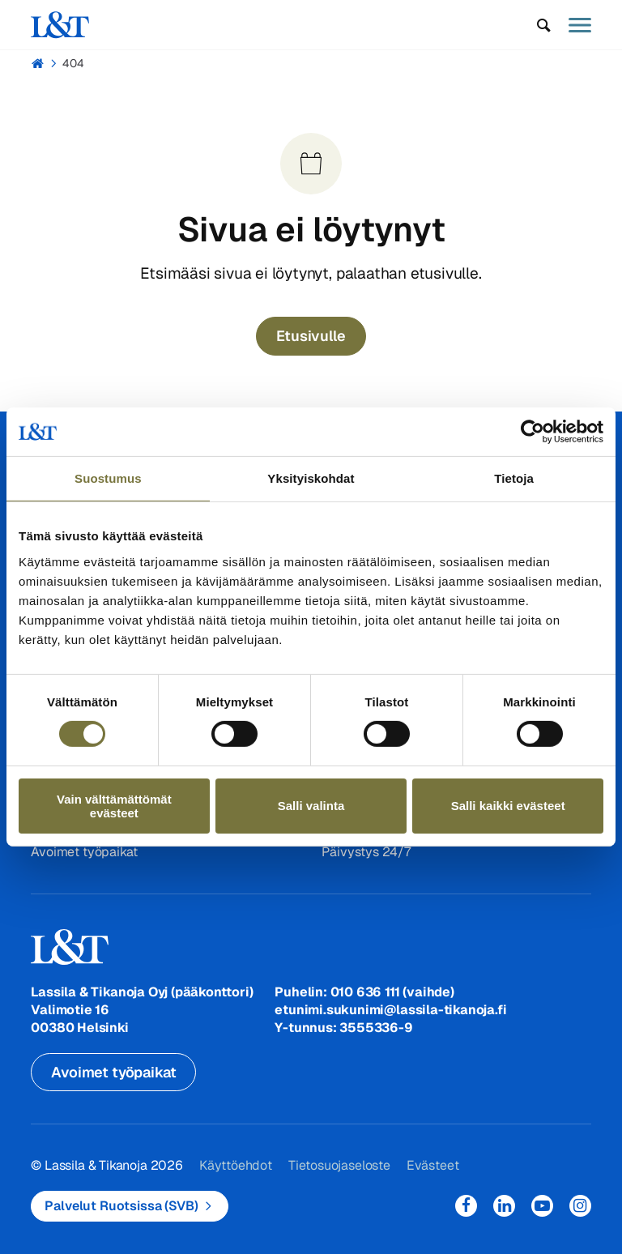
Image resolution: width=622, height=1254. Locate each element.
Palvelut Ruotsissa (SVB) (121, 1205)
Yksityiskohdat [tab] (310, 478)
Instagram (580, 1206)
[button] (543, 25)
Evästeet (432, 1165)
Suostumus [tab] (108, 478)
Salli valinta (311, 806)
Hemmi (38, 63)
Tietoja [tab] (514, 478)
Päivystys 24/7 (366, 851)
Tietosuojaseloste (339, 1165)
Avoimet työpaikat (84, 851)
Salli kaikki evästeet (508, 806)
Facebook (466, 1206)
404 (73, 63)
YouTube (542, 1206)
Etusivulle (310, 335)
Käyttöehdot (235, 1165)
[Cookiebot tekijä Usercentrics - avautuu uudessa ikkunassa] (532, 432)
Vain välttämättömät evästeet (114, 806)
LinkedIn (504, 1206)
